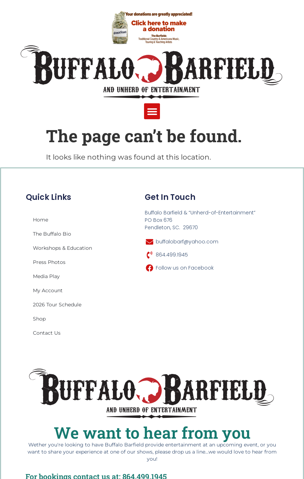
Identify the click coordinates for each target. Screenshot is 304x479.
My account (48, 290)
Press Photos (49, 262)
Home (40, 220)
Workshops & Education (62, 248)
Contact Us (47, 333)
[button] (152, 111)
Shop (39, 319)
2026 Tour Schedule (57, 304)
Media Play (46, 276)
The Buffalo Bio (52, 234)
